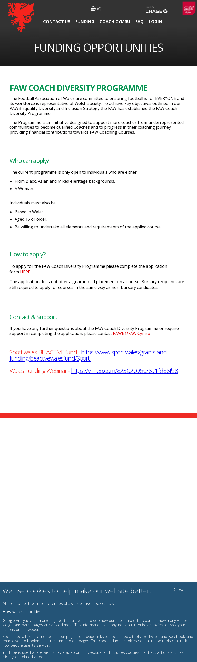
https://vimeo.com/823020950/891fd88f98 (124, 370)
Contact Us (56, 21)
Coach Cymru (115, 21)
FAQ (139, 21)
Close (179, 589)
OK (111, 603)
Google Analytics (17, 620)
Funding (84, 21)
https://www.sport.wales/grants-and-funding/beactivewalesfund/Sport (88, 355)
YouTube (10, 652)
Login (155, 21)
